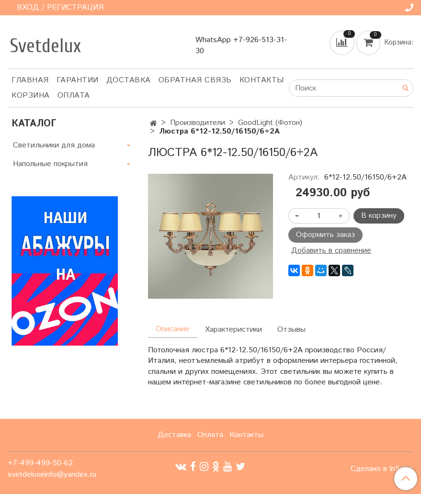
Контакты (261, 80)
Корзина (30, 95)
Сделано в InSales (382, 469)
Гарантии (78, 80)
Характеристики (233, 329)
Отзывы (291, 329)
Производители (197, 122)
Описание (173, 329)
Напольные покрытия (50, 163)
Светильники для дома (54, 145)
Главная (30, 80)
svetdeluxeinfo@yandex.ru (52, 474)
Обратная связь (195, 80)
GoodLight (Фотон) (270, 122)
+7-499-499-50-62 (40, 463)
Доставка (128, 80)
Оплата (73, 95)
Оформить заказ (325, 234)
